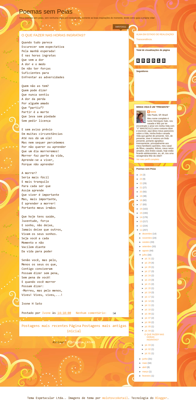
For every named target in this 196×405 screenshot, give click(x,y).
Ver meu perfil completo (147, 159)
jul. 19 (148, 292)
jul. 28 (148, 267)
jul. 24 (148, 275)
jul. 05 (148, 326)
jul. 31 (148, 258)
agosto (145, 250)
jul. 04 (148, 330)
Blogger (161, 398)
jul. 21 (148, 284)
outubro (146, 242)
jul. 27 (148, 271)
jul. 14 (148, 301)
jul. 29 (148, 263)
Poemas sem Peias (46, 11)
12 (141, 225)
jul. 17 (148, 297)
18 (141, 200)
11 (141, 230)
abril (144, 367)
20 (141, 191)
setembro (147, 246)
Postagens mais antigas (104, 326)
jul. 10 (148, 309)
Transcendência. (144, 39)
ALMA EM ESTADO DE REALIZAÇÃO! (155, 34)
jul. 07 (148, 318)
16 (141, 209)
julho (144, 255)
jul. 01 (148, 353)
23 (141, 179)
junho (145, 359)
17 (141, 204)
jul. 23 (148, 280)
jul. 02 (148, 349)
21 (141, 187)
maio (145, 363)
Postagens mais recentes (45, 326)
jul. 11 (148, 305)
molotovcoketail (115, 398)
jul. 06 (148, 322)
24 (141, 175)
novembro (147, 238)
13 (141, 221)
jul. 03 (148, 345)
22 (141, 183)
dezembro (147, 233)
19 (141, 196)
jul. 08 (148, 313)
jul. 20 (148, 288)
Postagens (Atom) (81, 342)
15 (141, 213)
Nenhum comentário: (92, 313)
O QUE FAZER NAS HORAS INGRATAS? (53, 35)
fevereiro (146, 376)
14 (141, 217)
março (145, 371)
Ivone (153, 112)
